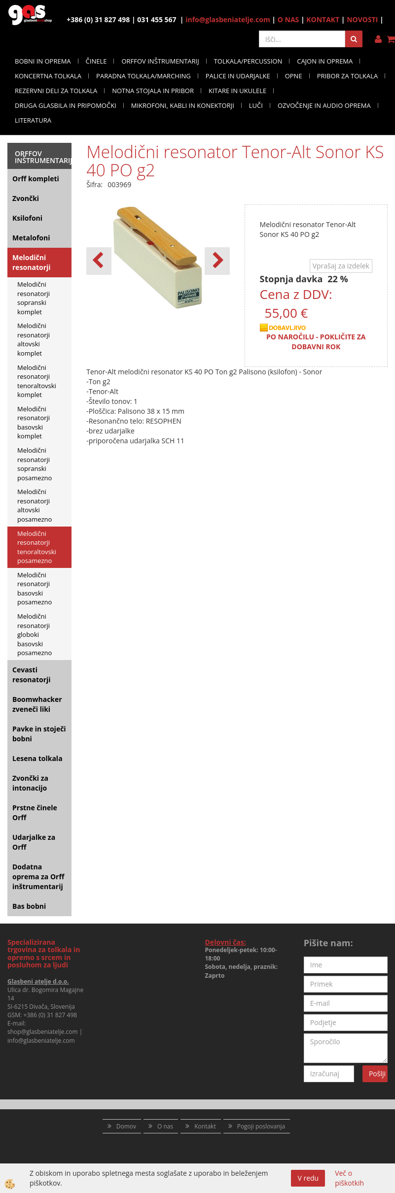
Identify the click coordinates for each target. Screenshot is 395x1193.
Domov (126, 1126)
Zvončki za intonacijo (30, 783)
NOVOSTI (362, 19)
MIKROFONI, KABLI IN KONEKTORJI (182, 105)
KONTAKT (322, 19)
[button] (217, 261)
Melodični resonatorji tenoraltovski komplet (36, 381)
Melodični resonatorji (31, 262)
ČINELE (96, 61)
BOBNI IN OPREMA (43, 61)
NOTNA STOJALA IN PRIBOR (153, 90)
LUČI (256, 105)
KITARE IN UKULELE (237, 90)
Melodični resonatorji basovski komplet (33, 422)
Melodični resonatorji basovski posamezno (34, 588)
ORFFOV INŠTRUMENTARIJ (160, 61)
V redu (308, 1178)
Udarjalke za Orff (33, 842)
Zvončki (25, 198)
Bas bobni (29, 906)
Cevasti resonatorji (31, 674)
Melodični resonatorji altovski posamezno (34, 505)
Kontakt (204, 1126)
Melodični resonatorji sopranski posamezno (34, 464)
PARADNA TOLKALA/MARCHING (143, 75)
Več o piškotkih (349, 1178)
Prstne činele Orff (34, 812)
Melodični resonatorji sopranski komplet (33, 298)
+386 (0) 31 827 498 (50, 1015)
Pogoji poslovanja (261, 1126)
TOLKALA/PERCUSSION (248, 61)
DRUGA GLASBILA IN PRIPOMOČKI (65, 105)
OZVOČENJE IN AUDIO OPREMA (324, 105)
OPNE (293, 75)
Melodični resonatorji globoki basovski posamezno (34, 634)
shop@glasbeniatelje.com (42, 1031)
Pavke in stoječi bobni (39, 733)
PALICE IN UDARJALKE (238, 75)
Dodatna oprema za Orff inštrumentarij (38, 876)
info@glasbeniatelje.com (227, 19)
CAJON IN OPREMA (325, 61)
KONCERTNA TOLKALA (48, 75)
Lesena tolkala (37, 758)
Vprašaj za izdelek (341, 265)
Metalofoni (31, 237)
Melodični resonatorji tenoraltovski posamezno (36, 547)
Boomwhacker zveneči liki (37, 704)
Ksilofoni (27, 218)
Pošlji (377, 1073)
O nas (165, 1126)
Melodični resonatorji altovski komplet (33, 339)
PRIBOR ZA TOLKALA (347, 75)
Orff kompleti (35, 178)
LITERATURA (33, 120)
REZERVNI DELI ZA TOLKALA (56, 90)
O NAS (288, 19)
